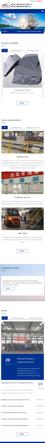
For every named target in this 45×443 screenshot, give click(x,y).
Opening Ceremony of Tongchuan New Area (30, 31)
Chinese (33, 1)
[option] (22, 22)
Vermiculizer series (22, 90)
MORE (22, 103)
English (39, 1)
